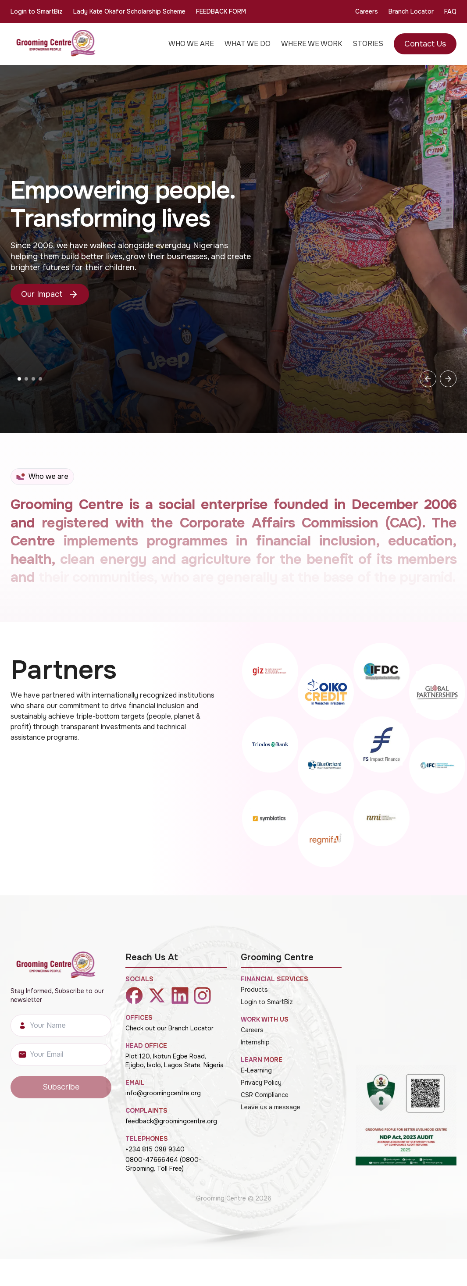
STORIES (368, 43)
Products (254, 990)
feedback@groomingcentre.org (171, 1121)
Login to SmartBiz (37, 11)
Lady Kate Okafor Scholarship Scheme (129, 11)
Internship (255, 1042)
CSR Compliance (265, 1095)
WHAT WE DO (248, 43)
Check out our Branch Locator (169, 1028)
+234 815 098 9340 (155, 1149)
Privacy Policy (261, 1083)
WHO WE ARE (191, 43)
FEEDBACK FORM (221, 11)
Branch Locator (411, 11)
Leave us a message (270, 1107)
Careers (366, 11)
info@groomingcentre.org (163, 1093)
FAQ (450, 11)
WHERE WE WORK (311, 43)
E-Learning (256, 1070)
